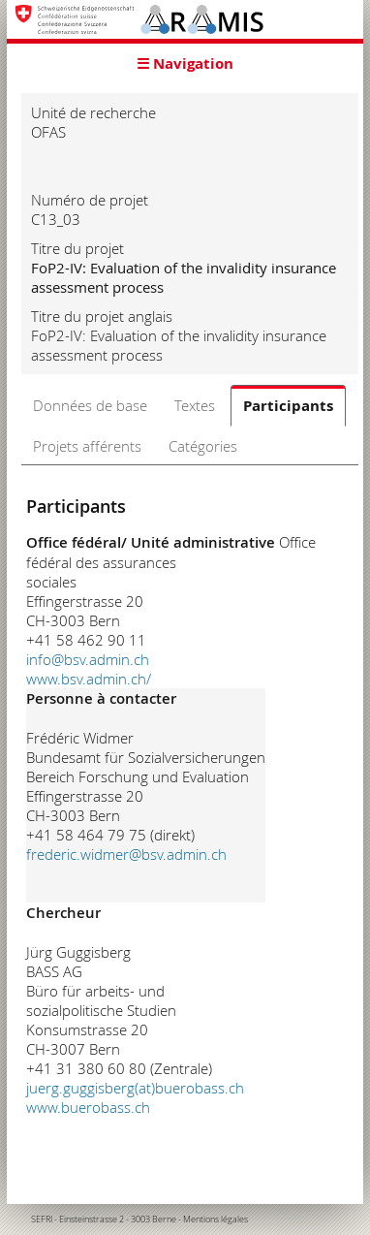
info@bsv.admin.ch (87, 659)
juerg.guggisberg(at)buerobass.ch (135, 1087)
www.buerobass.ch (88, 1107)
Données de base (90, 405)
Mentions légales (215, 1219)
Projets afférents (87, 446)
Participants (288, 406)
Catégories (203, 446)
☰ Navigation (185, 63)
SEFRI (41, 1219)
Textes (194, 405)
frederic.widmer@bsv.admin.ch (126, 854)
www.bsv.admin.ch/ (88, 678)
